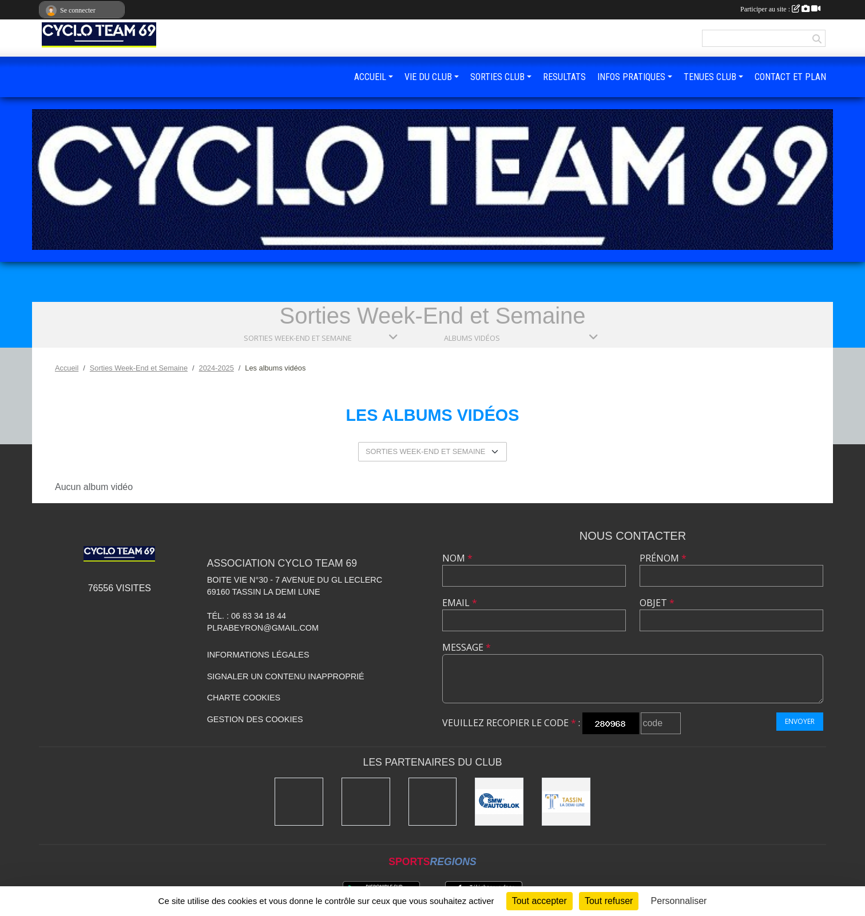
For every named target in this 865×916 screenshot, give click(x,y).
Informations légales (258, 654)
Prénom (663, 558)
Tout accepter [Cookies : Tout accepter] (539, 901)
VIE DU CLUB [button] (428, 76)
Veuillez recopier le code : (511, 722)
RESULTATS (564, 76)
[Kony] (299, 802)
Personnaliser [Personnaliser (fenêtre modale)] (679, 901)
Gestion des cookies (255, 719)
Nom (457, 558)
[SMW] (499, 802)
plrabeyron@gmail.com (263, 627)
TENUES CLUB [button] (710, 76)
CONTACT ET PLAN (790, 76)
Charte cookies (243, 697)
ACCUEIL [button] (370, 76)
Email (459, 602)
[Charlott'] (366, 802)
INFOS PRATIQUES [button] (631, 76)
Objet (657, 602)
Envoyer (800, 721)
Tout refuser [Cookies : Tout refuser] (609, 901)
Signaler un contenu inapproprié (285, 676)
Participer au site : (780, 9)
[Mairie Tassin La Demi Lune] (566, 802)
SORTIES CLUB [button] (497, 76)
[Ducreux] (432, 802)
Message (466, 647)
